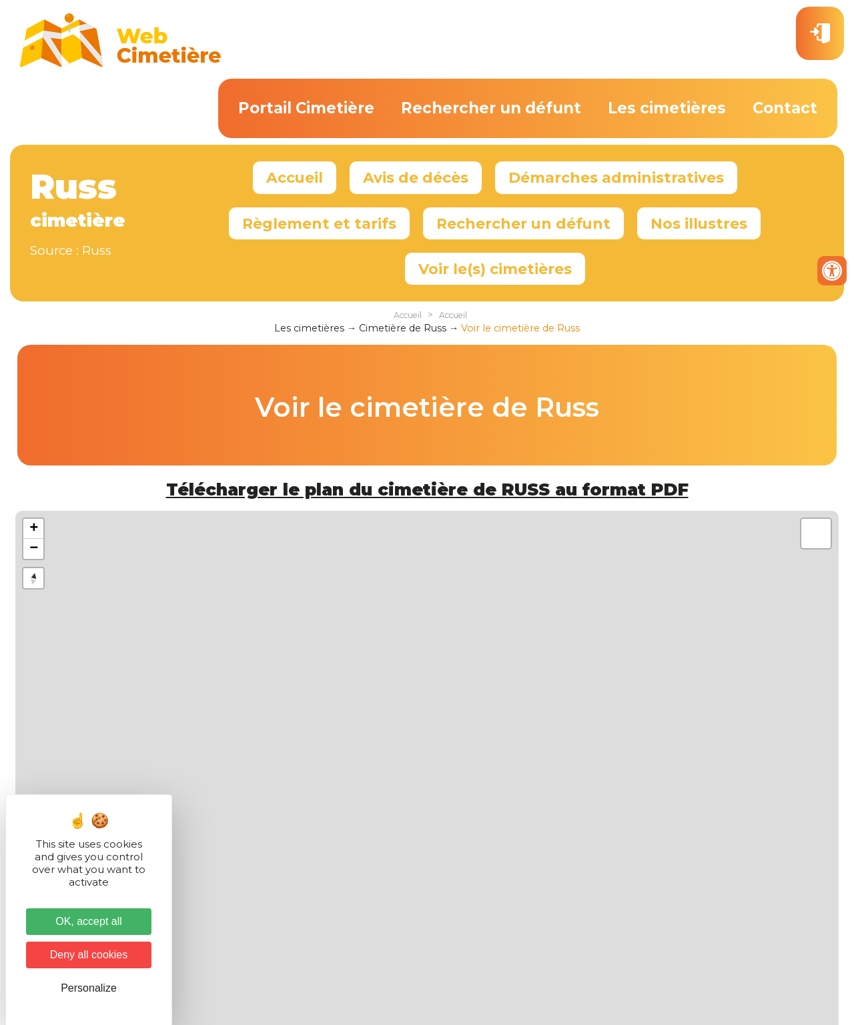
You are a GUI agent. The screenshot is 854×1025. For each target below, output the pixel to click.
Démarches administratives (616, 177)
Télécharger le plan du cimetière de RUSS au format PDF (427, 489)
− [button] (33, 549)
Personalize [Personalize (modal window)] (89, 988)
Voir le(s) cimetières (495, 268)
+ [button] (33, 529)
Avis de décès (415, 177)
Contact (785, 108)
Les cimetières (667, 108)
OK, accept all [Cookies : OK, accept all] (88, 921)
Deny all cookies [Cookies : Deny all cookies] (89, 954)
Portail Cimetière (306, 108)
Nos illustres (699, 223)
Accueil (294, 177)
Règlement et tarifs (319, 223)
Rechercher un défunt (491, 108)
